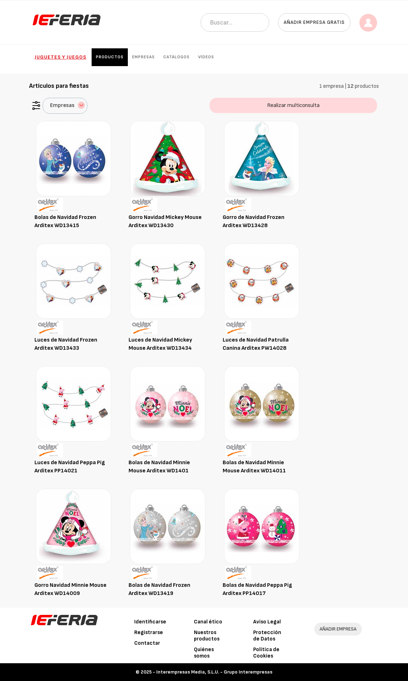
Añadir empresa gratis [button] (314, 22)
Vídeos (206, 57)
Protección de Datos (267, 635)
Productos (110, 57)
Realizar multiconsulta (293, 105)
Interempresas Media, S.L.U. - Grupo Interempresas (214, 672)
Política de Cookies (266, 652)
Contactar (147, 643)
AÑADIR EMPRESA (338, 629)
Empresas (143, 57)
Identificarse (150, 621)
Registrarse (148, 632)
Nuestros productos (206, 635)
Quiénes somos (204, 652)
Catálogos (176, 57)
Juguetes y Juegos (60, 57)
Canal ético (208, 621)
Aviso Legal (267, 621)
